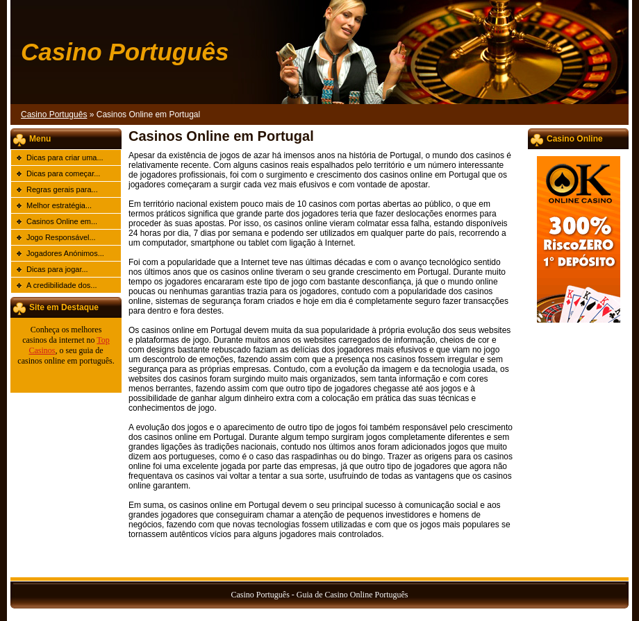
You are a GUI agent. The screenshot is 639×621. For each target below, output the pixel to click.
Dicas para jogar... (57, 269)
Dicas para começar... (63, 173)
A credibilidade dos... (61, 285)
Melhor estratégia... (59, 205)
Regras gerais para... (62, 189)
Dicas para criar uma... (64, 157)
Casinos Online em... (61, 221)
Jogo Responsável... (61, 237)
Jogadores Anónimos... (65, 253)
